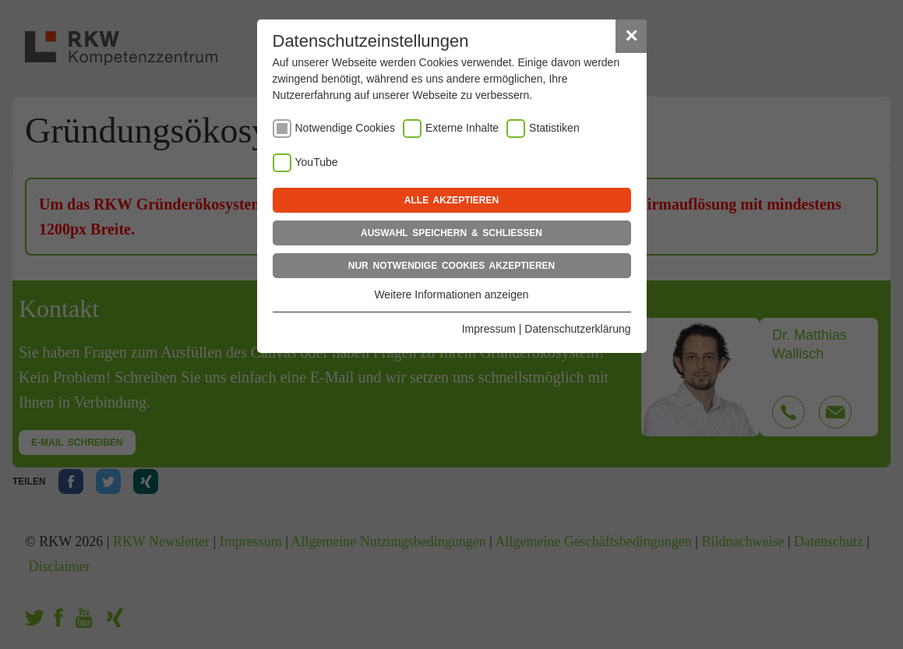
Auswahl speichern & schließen (451, 233)
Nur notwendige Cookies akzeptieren (451, 265)
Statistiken (554, 128)
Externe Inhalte (462, 128)
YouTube (316, 162)
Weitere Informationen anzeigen (451, 294)
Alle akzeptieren (451, 200)
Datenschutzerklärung (577, 329)
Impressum (489, 329)
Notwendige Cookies (345, 128)
